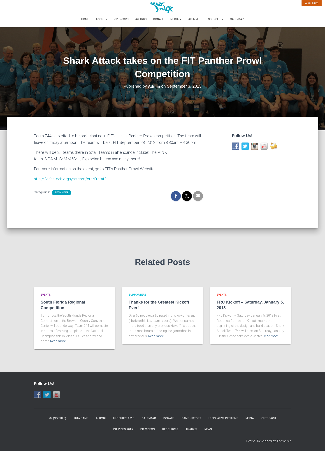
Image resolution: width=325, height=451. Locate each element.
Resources (214, 19)
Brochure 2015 (123, 418)
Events (46, 294)
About (102, 19)
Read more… (59, 341)
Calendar (237, 19)
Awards (140, 19)
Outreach (268, 418)
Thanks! (191, 429)
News (208, 429)
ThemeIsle (283, 441)
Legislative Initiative (223, 418)
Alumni (193, 19)
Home (85, 19)
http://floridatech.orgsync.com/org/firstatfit (71, 178)
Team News (61, 192)
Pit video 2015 (123, 429)
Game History (191, 418)
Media (175, 19)
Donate (158, 19)
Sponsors (121, 19)
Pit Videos (147, 429)
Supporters (137, 294)
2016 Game (81, 418)
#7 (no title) (57, 418)
